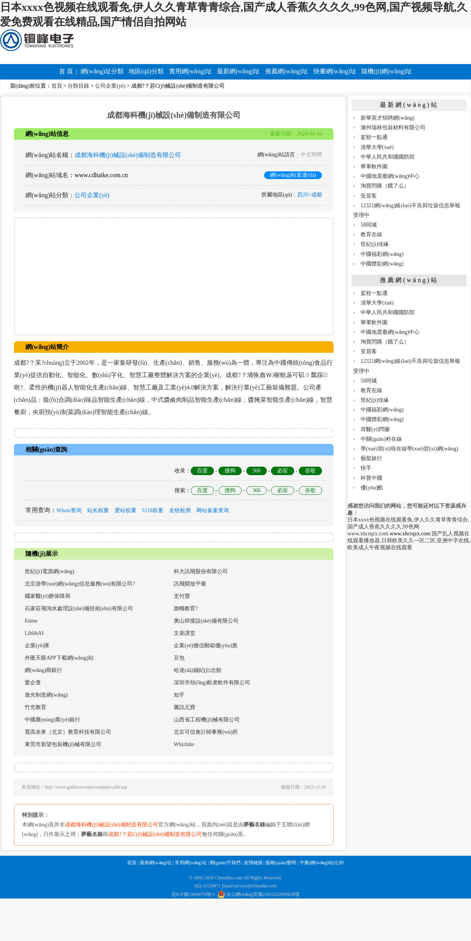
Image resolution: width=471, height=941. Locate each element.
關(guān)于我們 (225, 862)
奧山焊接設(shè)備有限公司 (206, 621)
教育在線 (371, 234)
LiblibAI (34, 633)
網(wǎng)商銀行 (43, 670)
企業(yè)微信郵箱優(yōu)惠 (205, 645)
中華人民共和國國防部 (388, 157)
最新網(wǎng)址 (238, 71)
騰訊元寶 (184, 707)
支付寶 (182, 596)
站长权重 (98, 510)
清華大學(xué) (377, 147)
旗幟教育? (186, 608)
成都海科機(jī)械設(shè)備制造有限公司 (128, 155)
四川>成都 (309, 195)
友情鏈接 (253, 862)
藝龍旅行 (371, 458)
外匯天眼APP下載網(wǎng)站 (59, 658)
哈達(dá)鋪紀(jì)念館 (198, 670)
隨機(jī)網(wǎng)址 (386, 71)
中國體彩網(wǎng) (382, 264)
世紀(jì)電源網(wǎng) (50, 571)
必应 (282, 471)
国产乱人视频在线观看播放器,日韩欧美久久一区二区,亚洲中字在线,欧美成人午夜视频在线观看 (409, 540)
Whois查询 (68, 510)
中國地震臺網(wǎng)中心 (390, 176)
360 (256, 471)
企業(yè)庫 (37, 645)
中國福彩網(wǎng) (382, 254)
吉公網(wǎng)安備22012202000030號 (258, 894)
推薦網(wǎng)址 (286, 71)
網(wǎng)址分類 (102, 71)
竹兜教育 (35, 707)
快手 (366, 468)
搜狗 (230, 471)
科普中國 (371, 478)
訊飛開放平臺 (190, 584)
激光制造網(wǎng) (46, 695)
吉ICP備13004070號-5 (193, 894)
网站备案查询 (213, 510)
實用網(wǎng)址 (190, 71)
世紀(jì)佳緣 (375, 244)
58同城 (369, 225)
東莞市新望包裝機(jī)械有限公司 (63, 744)
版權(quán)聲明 (281, 862)
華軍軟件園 (374, 166)
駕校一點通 (374, 137)
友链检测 (180, 510)
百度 (202, 471)
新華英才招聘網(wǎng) (387, 118)
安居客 (369, 196)
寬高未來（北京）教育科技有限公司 (68, 732)
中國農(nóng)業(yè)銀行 (52, 720)
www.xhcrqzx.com (367, 534)
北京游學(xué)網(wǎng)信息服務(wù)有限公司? (80, 584)
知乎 (179, 695)
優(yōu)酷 (372, 488)
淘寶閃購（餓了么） (385, 186)
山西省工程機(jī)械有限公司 (207, 720)
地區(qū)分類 (146, 71)
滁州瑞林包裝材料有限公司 (393, 127)
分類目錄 (78, 86)
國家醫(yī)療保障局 (47, 596)
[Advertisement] (174, 276)
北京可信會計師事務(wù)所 (206, 732)
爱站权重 (125, 510)
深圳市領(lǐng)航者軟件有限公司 (212, 682)
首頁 (56, 86)
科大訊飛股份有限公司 (201, 571)
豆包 (179, 658)
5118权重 (152, 510)
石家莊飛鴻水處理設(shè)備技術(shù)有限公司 (79, 608)
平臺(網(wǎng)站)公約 (322, 862)
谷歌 (310, 471)
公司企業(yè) (110, 86)
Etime (31, 621)
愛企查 (33, 682)
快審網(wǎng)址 (334, 71)
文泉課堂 (184, 633)
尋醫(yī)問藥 (375, 429)
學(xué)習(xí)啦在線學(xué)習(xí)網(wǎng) (409, 449)
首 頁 (66, 71)
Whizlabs (184, 744)
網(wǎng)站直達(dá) (293, 175)
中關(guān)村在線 (381, 439)
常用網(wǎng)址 (191, 862)
